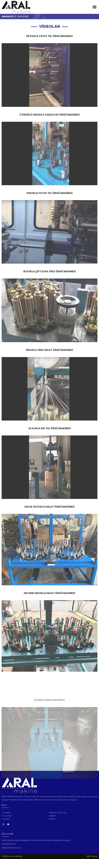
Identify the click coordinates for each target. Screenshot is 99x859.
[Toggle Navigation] (94, 7)
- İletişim (52, 819)
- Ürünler (5, 819)
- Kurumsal (6, 816)
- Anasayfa (6, 812)
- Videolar (52, 816)
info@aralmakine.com (11, 848)
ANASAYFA (8, 16)
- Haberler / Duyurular (57, 812)
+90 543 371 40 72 (8, 844)
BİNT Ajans (92, 856)
